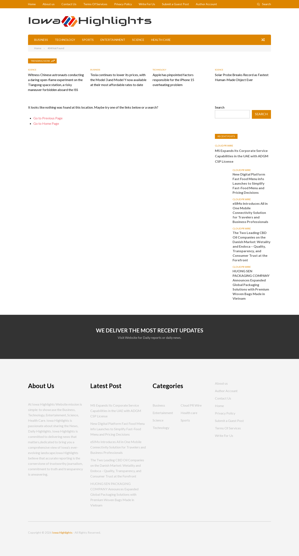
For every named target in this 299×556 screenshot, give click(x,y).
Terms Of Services (95, 4)
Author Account (206, 4)
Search (266, 4)
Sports (88, 39)
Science (138, 39)
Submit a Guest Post (175, 4)
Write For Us (147, 4)
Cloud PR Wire (224, 145)
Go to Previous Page (47, 118)
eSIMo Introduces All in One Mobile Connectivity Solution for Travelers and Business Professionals (250, 212)
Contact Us (68, 4)
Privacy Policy (123, 4)
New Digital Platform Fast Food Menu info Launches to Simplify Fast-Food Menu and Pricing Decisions (249, 183)
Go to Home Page (46, 123)
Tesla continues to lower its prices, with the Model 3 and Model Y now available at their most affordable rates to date (118, 80)
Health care (161, 39)
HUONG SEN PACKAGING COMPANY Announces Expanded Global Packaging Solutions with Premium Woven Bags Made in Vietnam (251, 284)
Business (41, 39)
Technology (65, 39)
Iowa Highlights (62, 532)
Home (32, 4)
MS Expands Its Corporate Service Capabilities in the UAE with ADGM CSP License (241, 156)
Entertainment (112, 39)
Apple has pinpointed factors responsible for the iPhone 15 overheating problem (173, 80)
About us (49, 4)
